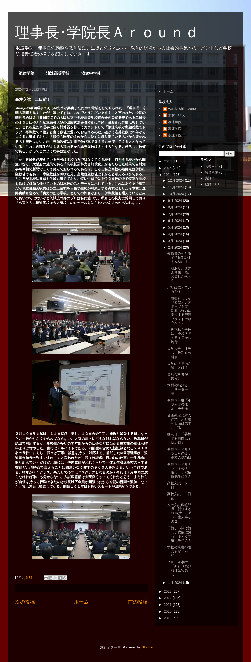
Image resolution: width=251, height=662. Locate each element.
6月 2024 (175, 221)
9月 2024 (175, 201)
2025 (168, 168)
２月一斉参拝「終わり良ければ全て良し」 (179, 568)
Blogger (147, 647)
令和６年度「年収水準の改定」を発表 (179, 404)
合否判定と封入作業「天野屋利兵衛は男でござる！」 (179, 421)
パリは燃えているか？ (179, 289)
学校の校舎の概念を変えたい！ (179, 551)
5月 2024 (175, 227)
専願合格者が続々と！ (177, 376)
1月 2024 (175, 583)
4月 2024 (175, 234)
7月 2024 (175, 214)
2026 (168, 161)
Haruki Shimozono (182, 109)
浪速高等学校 (58, 73)
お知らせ (211, 166)
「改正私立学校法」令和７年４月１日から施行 (179, 336)
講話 (208, 178)
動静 (208, 184)
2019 (168, 618)
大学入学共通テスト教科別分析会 (179, 353)
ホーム (81, 602)
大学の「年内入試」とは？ (179, 366)
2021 (168, 605)
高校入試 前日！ (177, 485)
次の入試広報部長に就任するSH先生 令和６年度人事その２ (180, 513)
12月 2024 (176, 180)
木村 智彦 (176, 115)
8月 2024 (175, 207)
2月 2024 (175, 247)
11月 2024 (176, 187)
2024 (168, 174)
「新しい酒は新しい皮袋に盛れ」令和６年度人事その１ (179, 534)
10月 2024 (176, 194)
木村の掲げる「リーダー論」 (177, 389)
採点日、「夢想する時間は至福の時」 (179, 438)
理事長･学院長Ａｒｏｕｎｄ (107, 32)
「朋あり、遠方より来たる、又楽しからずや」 (179, 274)
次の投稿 (25, 602)
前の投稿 (138, 602)
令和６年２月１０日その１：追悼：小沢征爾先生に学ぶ (179, 470)
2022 (168, 598)
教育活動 (211, 172)
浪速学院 (26, 73)
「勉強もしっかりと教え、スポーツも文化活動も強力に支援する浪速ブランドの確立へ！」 (179, 310)
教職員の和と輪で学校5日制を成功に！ (179, 257)
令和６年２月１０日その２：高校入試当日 (179, 453)
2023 (168, 591)
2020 (168, 611)
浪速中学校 (91, 73)
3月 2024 (175, 241)
